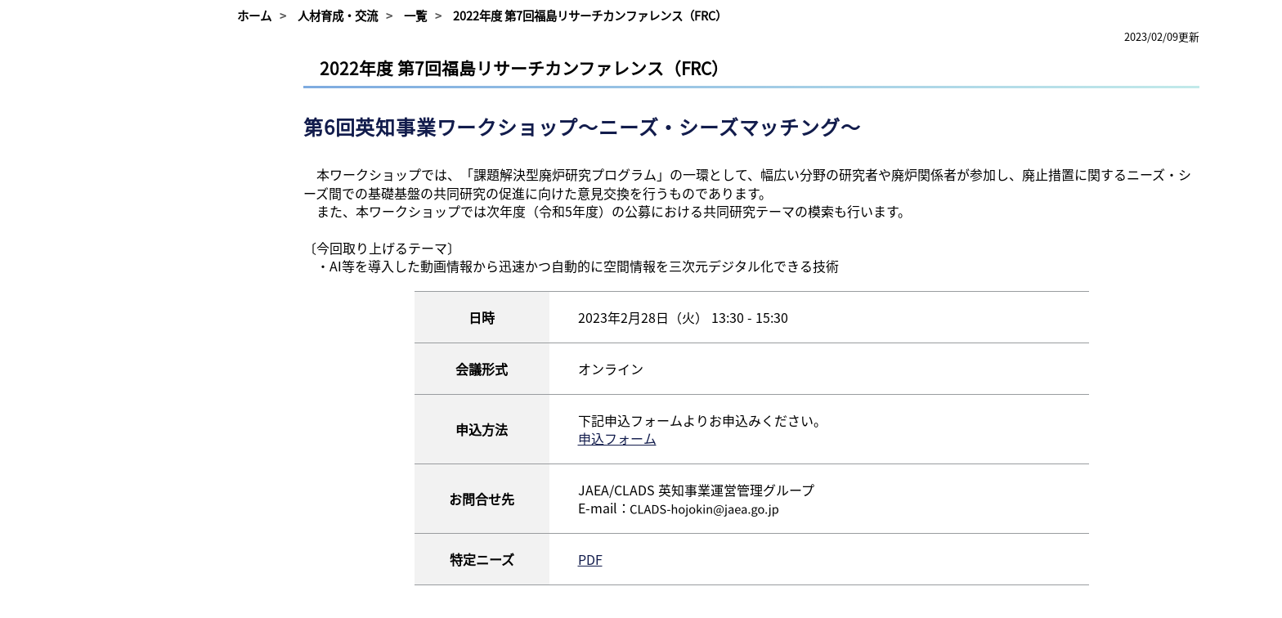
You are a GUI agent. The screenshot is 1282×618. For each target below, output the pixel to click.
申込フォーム (617, 438)
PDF (590, 559)
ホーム (254, 16)
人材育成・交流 (338, 16)
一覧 (415, 16)
